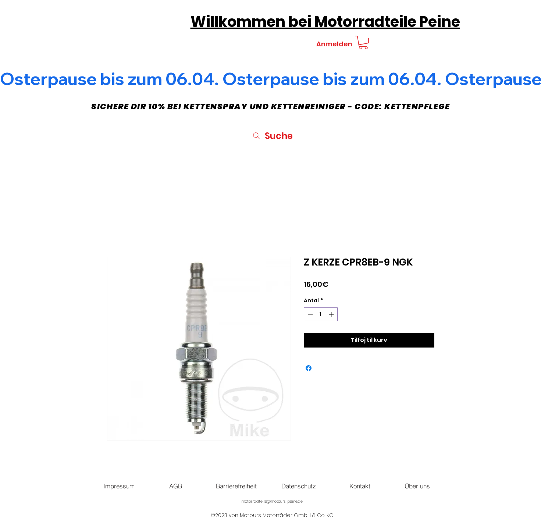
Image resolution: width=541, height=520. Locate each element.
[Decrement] (309, 314)
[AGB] (176, 485)
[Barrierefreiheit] (236, 485)
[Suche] (272, 136)
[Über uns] (417, 485)
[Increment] (332, 314)
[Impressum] (119, 485)
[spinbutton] (320, 314)
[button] (363, 42)
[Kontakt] (360, 485)
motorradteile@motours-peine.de (272, 501)
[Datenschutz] (299, 485)
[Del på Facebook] (308, 368)
